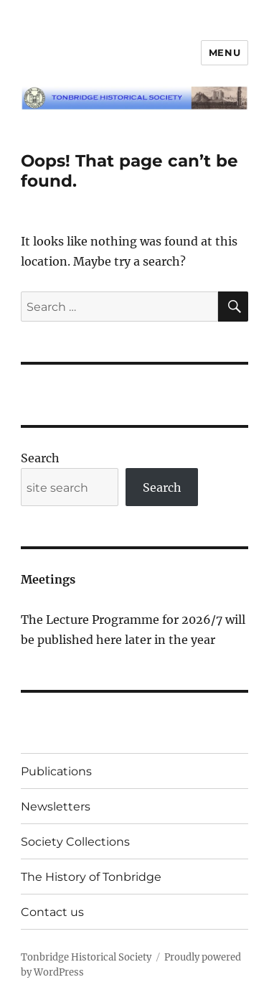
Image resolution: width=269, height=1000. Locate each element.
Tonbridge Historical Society (86, 957)
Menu (224, 52)
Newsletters (55, 806)
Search (40, 458)
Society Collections (75, 842)
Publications (56, 771)
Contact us (52, 912)
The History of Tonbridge (91, 877)
